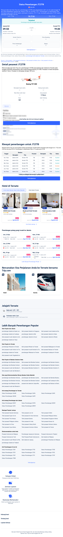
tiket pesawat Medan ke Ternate (30, 346)
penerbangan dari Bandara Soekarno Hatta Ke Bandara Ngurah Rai (31, 365)
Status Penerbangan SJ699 (28, 396)
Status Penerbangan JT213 (8, 452)
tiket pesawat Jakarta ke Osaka (49, 334)
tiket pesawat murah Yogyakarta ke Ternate (11, 355)
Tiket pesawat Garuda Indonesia (10, 413)
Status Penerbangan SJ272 (8, 406)
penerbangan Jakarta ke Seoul (29, 337)
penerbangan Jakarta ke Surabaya (10, 334)
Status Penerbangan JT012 (48, 452)
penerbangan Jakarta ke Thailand (10, 442)
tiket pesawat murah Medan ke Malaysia (11, 439)
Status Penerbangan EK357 (9, 403)
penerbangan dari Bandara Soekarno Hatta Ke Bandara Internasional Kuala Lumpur (11, 362)
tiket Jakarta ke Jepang (27, 439)
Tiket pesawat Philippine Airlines (10, 421)
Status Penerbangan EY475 (28, 403)
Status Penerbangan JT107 (8, 455)
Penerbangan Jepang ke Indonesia (30, 434)
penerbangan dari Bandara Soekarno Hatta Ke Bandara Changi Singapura (51, 362)
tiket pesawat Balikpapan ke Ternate (50, 346)
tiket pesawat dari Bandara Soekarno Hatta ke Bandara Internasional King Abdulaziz (31, 362)
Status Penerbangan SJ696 (28, 393)
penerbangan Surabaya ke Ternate (50, 352)
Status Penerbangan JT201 (8, 449)
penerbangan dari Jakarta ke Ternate (35, 56)
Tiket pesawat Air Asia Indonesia (30, 415)
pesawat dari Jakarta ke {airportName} (31, 383)
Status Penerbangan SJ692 (48, 393)
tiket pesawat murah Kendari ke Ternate (31, 349)
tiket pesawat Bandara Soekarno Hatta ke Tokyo (51, 368)
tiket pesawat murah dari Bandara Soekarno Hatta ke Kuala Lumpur (11, 368)
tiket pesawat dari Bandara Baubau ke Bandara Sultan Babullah (51, 377)
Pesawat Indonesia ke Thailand (49, 434)
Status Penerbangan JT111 (28, 455)
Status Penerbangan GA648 (9, 393)
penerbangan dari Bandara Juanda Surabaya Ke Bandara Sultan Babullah (31, 377)
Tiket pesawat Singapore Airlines (49, 418)
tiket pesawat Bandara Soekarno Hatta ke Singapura (31, 368)
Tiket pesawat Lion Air (27, 413)
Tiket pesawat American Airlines (30, 427)
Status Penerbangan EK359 (48, 403)
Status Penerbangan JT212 (28, 452)
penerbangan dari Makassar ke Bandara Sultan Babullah (11, 383)
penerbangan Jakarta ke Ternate (10, 352)
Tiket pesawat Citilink (46, 413)
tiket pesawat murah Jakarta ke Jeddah (11, 337)
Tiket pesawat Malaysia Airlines (49, 415)
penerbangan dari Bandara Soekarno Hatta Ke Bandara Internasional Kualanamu (11, 365)
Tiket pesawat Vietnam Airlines (49, 424)
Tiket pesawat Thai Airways (9, 418)
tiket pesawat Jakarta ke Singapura (30, 331)
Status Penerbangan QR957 (29, 406)
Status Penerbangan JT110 (28, 449)
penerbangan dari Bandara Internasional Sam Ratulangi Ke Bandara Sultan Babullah (11, 380)
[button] (48, 2)
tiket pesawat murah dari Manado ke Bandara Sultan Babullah (11, 386)
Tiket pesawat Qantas (27, 418)
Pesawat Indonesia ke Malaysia (10, 434)
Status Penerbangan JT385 (9, 458)
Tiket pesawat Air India (27, 421)
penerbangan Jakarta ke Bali (29, 334)
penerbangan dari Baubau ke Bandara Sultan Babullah (51, 383)
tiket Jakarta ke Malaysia (47, 437)
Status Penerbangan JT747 (48, 455)
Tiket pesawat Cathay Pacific (29, 424)
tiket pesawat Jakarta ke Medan (49, 337)
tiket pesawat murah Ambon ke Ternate (11, 349)
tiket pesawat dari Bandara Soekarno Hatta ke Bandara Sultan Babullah (31, 380)
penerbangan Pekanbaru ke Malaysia (50, 439)
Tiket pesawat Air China (8, 424)
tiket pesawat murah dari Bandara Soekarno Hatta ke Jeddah (11, 370)
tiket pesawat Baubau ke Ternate (49, 349)
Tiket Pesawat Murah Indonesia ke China (31, 437)
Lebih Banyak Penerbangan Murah (31, 261)
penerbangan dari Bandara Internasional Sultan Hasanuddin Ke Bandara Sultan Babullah (11, 377)
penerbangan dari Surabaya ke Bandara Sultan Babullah (51, 380)
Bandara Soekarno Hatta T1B (9, 33)
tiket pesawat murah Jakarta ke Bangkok (51, 331)
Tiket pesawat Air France (47, 427)
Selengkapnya (31, 49)
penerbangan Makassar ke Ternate (30, 352)
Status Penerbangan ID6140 (9, 396)
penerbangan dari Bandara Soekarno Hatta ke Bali (51, 365)
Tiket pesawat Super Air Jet (9, 415)
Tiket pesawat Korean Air (47, 421)
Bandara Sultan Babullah (54, 33)
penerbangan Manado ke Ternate (10, 346)
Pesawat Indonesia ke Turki (9, 437)
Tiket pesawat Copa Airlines (9, 427)
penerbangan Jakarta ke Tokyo (9, 339)
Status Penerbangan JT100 (48, 449)
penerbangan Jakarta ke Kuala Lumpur (11, 331)
